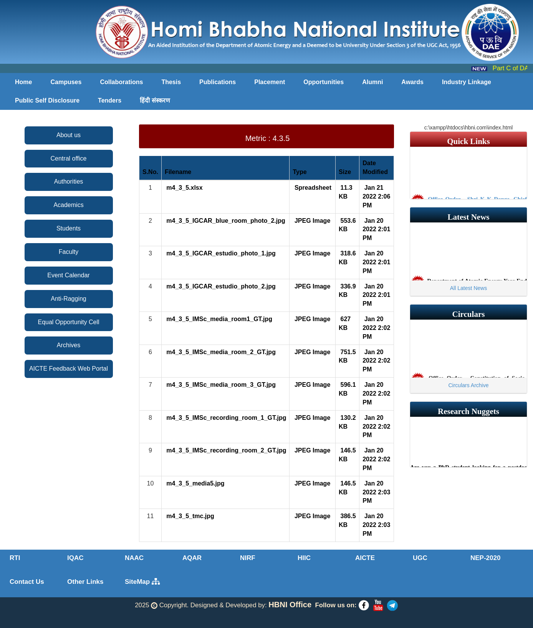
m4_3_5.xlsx (184, 187)
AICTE (365, 558)
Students (68, 228)
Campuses (65, 82)
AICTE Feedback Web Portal (68, 368)
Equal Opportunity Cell (68, 322)
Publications (217, 82)
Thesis (171, 82)
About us (68, 135)
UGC (420, 558)
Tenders (109, 100)
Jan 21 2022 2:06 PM (376, 196)
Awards (412, 82)
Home (23, 82)
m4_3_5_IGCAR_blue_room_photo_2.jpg (225, 220)
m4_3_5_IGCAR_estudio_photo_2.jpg (220, 286)
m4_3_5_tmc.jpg (189, 516)
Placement (269, 82)
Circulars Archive (468, 385)
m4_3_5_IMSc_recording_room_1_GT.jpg (225, 417)
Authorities (68, 181)
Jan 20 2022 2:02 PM (376, 328)
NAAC (134, 558)
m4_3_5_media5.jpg (195, 483)
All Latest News (468, 288)
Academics (68, 205)
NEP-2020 (485, 558)
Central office (69, 158)
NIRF (247, 558)
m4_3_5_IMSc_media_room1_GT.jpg (218, 319)
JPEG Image (311, 220)
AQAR (192, 558)
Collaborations (121, 82)
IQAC (75, 558)
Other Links (85, 581)
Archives (68, 345)
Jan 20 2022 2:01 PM (376, 229)
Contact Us (27, 581)
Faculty (69, 252)
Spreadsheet (312, 187)
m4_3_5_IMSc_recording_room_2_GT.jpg (225, 450)
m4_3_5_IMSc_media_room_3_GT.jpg (220, 384)
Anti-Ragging (68, 298)
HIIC (304, 558)
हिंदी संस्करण (155, 100)
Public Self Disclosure (47, 100)
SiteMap (142, 581)
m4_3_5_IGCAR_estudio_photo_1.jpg (220, 253)
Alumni (372, 82)
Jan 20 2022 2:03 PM (376, 492)
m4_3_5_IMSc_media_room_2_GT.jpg (220, 352)
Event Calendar (68, 275)
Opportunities (323, 82)
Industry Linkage (466, 82)
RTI (15, 558)
